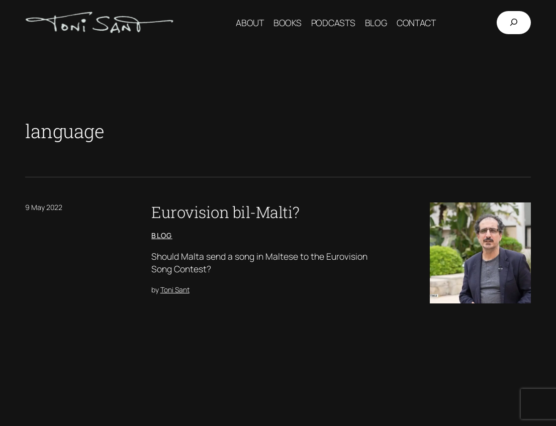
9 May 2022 (43, 207)
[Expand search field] (514, 22)
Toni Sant (175, 289)
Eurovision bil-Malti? (225, 211)
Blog (161, 235)
